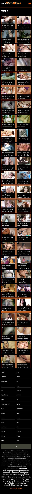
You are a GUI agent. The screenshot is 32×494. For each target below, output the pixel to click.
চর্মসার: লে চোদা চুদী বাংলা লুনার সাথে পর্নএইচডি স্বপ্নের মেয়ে (23, 113)
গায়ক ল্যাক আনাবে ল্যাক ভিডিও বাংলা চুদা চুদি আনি (22, 212)
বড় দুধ (18, 386)
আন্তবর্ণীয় (19, 390)
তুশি (17, 381)
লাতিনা (2, 422)
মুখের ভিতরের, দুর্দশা (5, 404)
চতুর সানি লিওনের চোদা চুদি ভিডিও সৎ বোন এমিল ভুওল (8, 296)
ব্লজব (18, 440)
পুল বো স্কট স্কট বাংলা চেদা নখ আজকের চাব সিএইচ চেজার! (8, 325)
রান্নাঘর (2, 418)
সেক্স (16, 446)
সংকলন (18, 413)
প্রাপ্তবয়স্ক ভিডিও (7, 453)
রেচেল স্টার (3, 427)
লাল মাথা (3, 431)
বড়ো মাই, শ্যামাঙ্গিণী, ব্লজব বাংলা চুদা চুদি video (23, 42)
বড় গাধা (3, 413)
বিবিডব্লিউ (19, 431)
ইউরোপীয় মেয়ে (4, 395)
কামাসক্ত (3, 436)
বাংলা (18, 427)
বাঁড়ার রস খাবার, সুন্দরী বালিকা (17, 459)
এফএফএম (19, 395)
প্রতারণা (18, 418)
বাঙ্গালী (2, 372)
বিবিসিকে (18, 436)
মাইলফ (18, 376)
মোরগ (18, 422)
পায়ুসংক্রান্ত (3, 376)
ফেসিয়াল (18, 404)
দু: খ (2, 408)
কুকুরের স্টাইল (19, 408)
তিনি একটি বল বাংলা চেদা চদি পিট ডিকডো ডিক (23, 254)
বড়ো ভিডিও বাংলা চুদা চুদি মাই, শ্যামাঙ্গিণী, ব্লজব (7, 226)
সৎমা (2, 399)
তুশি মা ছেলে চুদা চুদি (23, 139)
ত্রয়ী (2, 390)
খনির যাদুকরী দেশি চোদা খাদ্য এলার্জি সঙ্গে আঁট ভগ (7, 367)
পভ (17, 399)
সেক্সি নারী (10, 461)
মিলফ (18, 372)
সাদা (2, 386)
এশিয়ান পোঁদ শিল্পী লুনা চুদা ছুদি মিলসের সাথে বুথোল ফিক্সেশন (23, 240)
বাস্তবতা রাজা (4, 381)
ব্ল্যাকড (2, 440)
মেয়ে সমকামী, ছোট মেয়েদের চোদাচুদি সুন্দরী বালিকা (7, 141)
